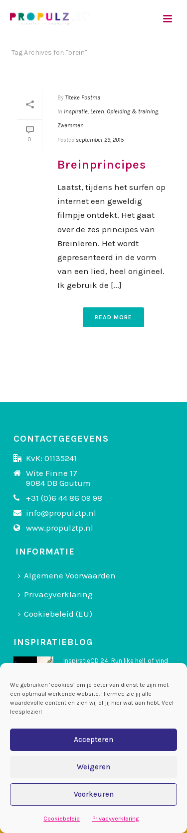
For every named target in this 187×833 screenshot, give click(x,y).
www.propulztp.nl (59, 527)
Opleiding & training (132, 111)
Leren (97, 111)
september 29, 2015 (100, 139)
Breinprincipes (101, 165)
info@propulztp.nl (61, 512)
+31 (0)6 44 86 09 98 (64, 497)
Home (81, 79)
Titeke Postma (82, 97)
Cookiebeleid (61, 818)
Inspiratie (76, 111)
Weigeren (93, 766)
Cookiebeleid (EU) (55, 614)
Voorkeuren (94, 794)
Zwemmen (70, 125)
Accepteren (93, 739)
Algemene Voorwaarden (67, 575)
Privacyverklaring (115, 818)
